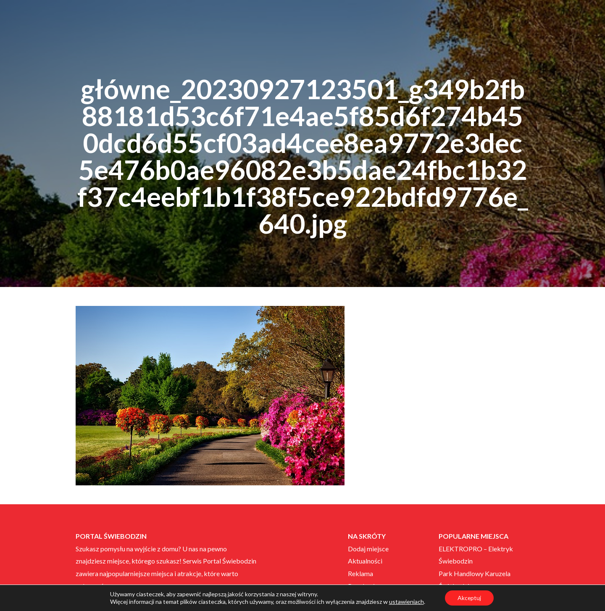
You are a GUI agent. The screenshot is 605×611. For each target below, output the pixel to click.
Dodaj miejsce (368, 549)
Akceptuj (469, 597)
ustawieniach (406, 601)
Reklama (360, 573)
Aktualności (365, 561)
